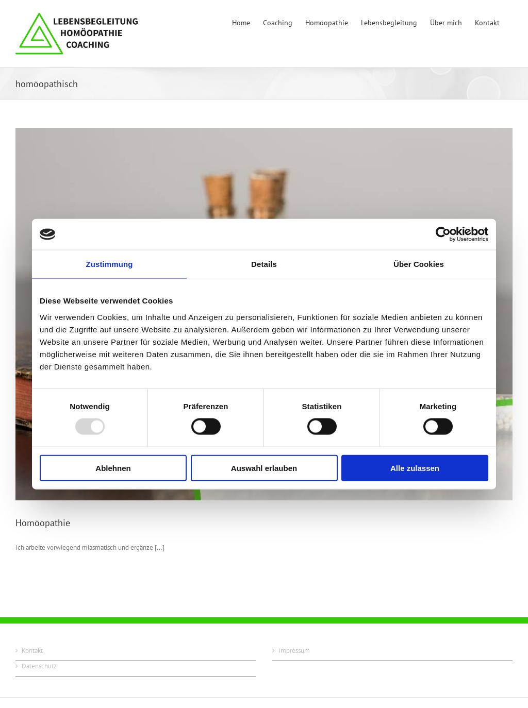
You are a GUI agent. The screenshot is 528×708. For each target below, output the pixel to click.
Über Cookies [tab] (418, 264)
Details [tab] (264, 264)
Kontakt (32, 650)
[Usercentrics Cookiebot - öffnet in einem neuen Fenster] (443, 234)
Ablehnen (112, 467)
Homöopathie (42, 523)
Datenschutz (39, 666)
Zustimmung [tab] (109, 264)
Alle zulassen (414, 467)
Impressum (294, 650)
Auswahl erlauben (264, 467)
